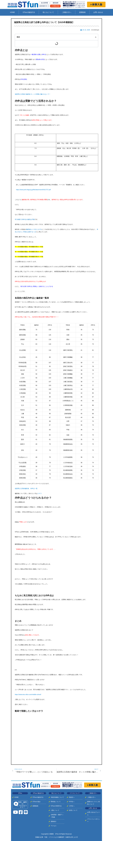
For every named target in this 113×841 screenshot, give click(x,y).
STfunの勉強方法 (29, 12)
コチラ (39, 493)
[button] (95, 37)
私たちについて (48, 12)
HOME (12, 12)
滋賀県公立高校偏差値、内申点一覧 (26, 488)
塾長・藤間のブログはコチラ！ (22, 804)
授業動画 (82, 12)
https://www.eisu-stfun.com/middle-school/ (28, 694)
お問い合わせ (98, 12)
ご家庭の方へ (66, 12)
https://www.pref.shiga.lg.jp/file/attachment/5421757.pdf (33, 189)
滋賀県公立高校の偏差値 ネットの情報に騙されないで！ (32, 94)
